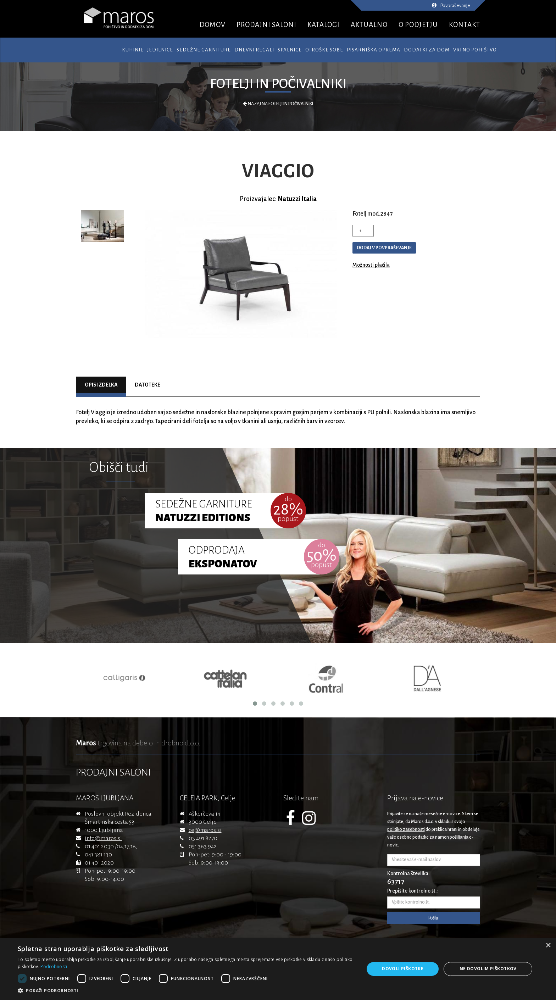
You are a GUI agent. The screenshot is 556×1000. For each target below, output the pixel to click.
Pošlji (433, 918)
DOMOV (213, 24)
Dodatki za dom (427, 49)
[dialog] (278, 969)
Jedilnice (160, 49)
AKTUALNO (369, 24)
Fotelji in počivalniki (278, 84)
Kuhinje (133, 49)
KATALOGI (323, 24)
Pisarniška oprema (373, 49)
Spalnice (290, 49)
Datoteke (147, 385)
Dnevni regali (254, 49)
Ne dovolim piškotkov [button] (488, 969)
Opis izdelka (101, 385)
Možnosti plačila (371, 265)
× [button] (548, 945)
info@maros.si (103, 838)
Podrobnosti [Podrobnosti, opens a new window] (53, 966)
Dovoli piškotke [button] (402, 969)
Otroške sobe (324, 49)
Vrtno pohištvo (475, 49)
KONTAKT (464, 24)
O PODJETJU (418, 24)
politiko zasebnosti (406, 829)
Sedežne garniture (204, 49)
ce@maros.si (205, 830)
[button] (186, 991)
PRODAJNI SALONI (266, 24)
